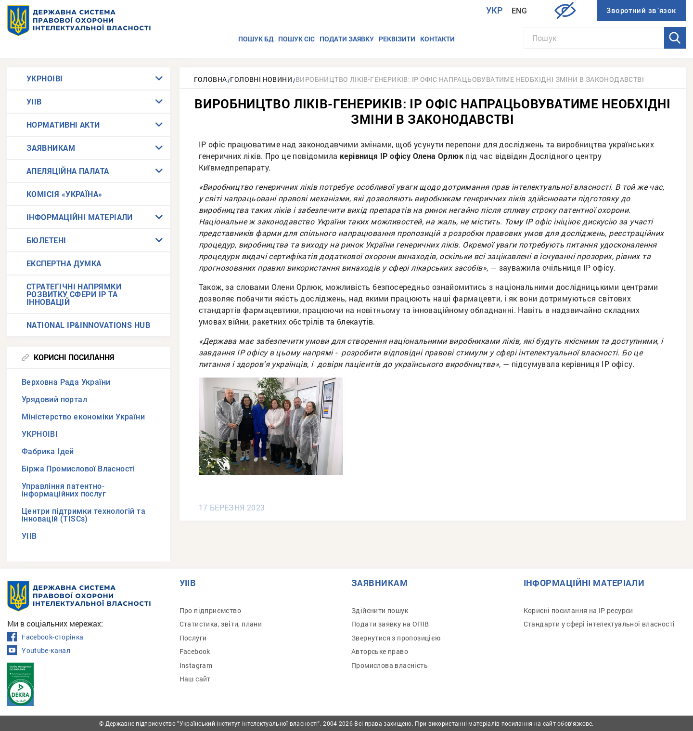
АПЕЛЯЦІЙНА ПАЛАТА (67, 171)
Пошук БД (255, 38)
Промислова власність (389, 665)
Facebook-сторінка (45, 637)
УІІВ (34, 101)
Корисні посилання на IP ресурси (578, 610)
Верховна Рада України (66, 382)
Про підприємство (210, 610)
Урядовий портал (54, 399)
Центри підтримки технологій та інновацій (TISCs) (83, 515)
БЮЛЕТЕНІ (46, 240)
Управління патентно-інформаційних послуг (64, 490)
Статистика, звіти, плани (221, 623)
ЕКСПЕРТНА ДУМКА (64, 263)
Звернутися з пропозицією (396, 637)
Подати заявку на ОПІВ (390, 623)
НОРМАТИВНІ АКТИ (63, 124)
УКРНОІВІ (44, 78)
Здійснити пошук (379, 610)
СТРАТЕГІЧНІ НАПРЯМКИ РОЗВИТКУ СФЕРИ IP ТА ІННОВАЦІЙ (73, 294)
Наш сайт (195, 678)
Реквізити (397, 38)
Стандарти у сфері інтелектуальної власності (599, 623)
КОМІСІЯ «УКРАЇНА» (64, 194)
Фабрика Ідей (48, 451)
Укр (494, 10)
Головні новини (261, 79)
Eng (519, 10)
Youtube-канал (38, 650)
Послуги (193, 637)
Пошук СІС (296, 38)
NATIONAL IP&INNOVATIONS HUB (88, 325)
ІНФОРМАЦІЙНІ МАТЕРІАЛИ (79, 217)
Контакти (437, 38)
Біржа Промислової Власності (78, 468)
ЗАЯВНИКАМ (50, 148)
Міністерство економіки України (83, 416)
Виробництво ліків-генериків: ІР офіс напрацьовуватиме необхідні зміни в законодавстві (469, 79)
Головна (210, 79)
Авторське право (379, 651)
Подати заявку (347, 38)
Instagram (196, 665)
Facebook (195, 651)
